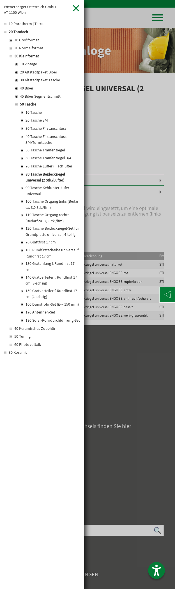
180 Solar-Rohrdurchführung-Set (53, 320)
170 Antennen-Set (40, 312)
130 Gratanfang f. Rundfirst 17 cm (50, 266)
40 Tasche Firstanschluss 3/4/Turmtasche (46, 139)
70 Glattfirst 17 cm (41, 242)
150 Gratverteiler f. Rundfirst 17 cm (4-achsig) (51, 293)
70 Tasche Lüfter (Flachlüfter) (49, 166)
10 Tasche (34, 112)
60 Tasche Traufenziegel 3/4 (48, 157)
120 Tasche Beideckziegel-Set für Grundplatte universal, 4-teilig (52, 231)
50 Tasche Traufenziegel (45, 150)
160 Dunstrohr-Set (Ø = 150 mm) (52, 304)
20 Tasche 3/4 (37, 120)
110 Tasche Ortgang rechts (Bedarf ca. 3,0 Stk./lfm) (47, 217)
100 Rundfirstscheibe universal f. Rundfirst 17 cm (52, 253)
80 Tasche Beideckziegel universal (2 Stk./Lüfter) (45, 177)
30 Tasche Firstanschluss (46, 128)
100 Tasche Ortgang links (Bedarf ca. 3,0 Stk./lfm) (53, 204)
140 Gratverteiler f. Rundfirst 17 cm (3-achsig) (51, 280)
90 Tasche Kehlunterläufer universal (47, 190)
